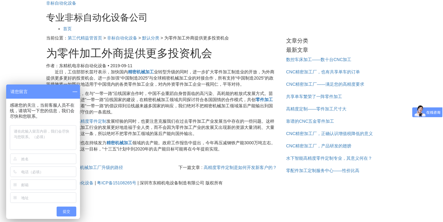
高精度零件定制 (91, 121)
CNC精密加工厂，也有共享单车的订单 (323, 71)
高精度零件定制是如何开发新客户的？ (240, 167)
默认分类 (150, 37)
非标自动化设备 (61, 3)
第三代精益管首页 (85, 37)
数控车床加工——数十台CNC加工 (318, 59)
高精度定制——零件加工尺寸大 (316, 108)
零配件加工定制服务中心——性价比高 (322, 170)
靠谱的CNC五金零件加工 (310, 121)
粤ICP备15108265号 (116, 182)
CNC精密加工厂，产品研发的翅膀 (318, 145)
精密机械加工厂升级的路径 (97, 167)
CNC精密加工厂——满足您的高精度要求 (325, 84)
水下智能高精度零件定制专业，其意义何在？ (329, 158)
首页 (67, 28)
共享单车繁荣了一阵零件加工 (314, 96)
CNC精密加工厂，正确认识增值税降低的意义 (329, 133)
